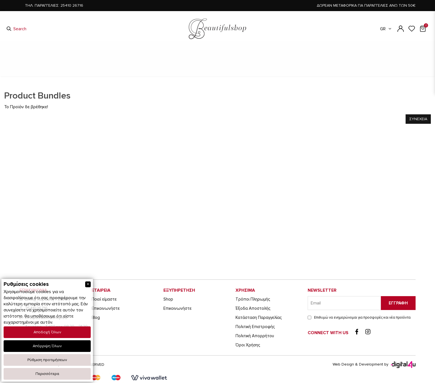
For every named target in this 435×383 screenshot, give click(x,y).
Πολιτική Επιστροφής (255, 326)
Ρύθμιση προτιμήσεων (47, 359)
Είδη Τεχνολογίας (258, 56)
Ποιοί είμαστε (104, 299)
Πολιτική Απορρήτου (255, 335)
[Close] (88, 284)
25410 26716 (71, 5)
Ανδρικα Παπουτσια (200, 74)
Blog (96, 317)
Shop (168, 299)
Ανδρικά (196, 56)
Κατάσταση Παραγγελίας (259, 317)
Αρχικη (166, 74)
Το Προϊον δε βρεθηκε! (252, 74)
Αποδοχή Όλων (47, 332)
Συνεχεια (418, 119)
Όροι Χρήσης (248, 344)
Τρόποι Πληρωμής (253, 299)
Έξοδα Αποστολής (253, 308)
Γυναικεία (223, 56)
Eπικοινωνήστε (106, 308)
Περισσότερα (47, 373)
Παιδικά (171, 56)
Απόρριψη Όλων (47, 346)
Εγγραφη (398, 303)
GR (386, 29)
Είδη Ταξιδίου (298, 56)
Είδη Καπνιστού (139, 56)
